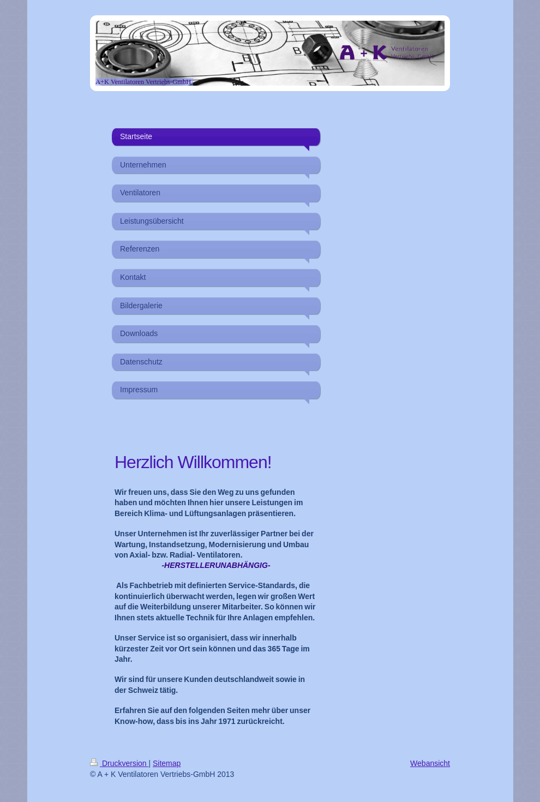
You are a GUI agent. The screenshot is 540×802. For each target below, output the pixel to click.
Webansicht (430, 763)
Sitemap (167, 763)
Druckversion (119, 763)
